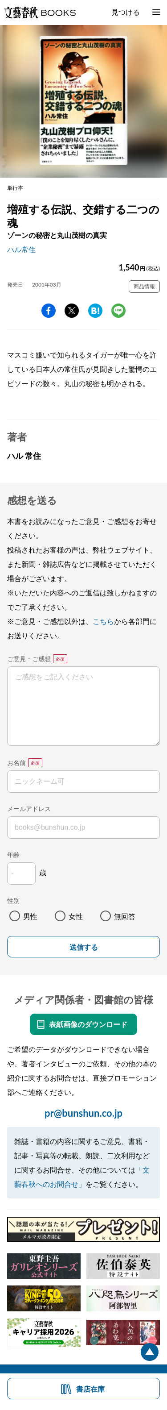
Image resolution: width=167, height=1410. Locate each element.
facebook (48, 311)
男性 (30, 916)
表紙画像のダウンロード (88, 1024)
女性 (76, 916)
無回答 (124, 916)
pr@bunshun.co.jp (83, 1113)
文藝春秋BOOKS (40, 12)
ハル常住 (21, 249)
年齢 (13, 854)
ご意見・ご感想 (29, 658)
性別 (13, 900)
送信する (83, 947)
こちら (103, 621)
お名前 (16, 762)
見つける (125, 12)
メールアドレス (29, 808)
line (118, 311)
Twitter (72, 311)
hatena (95, 311)
